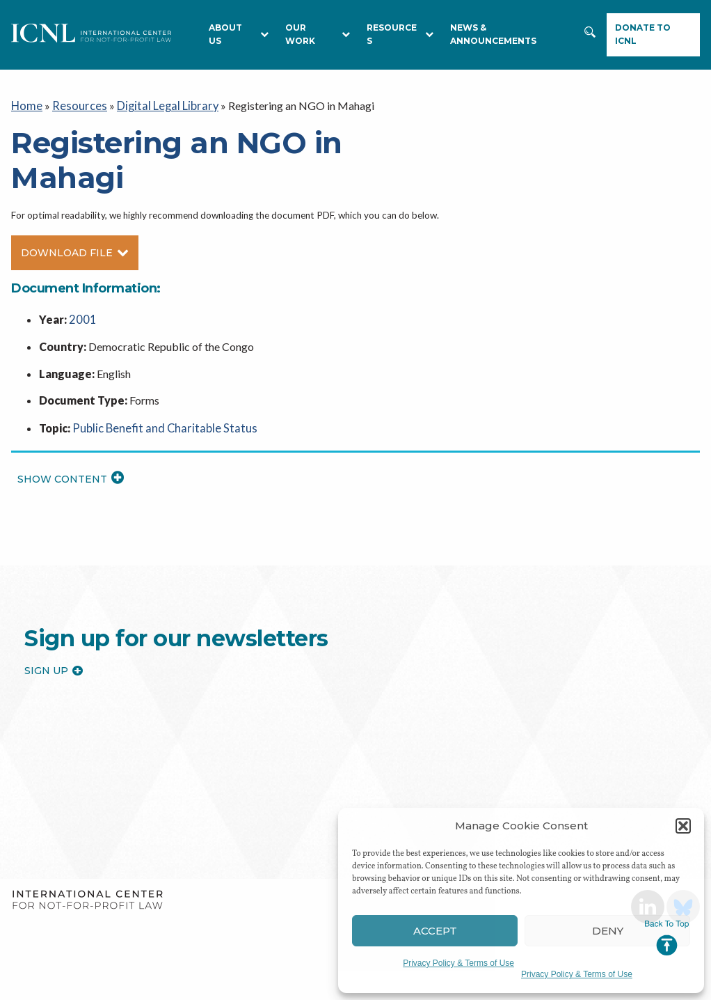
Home (26, 104)
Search (591, 39)
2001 (81, 317)
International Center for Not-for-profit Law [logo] (87, 896)
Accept (435, 930)
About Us (239, 34)
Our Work (317, 34)
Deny (607, 930)
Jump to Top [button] (667, 938)
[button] (683, 826)
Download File (75, 251)
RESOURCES (400, 34)
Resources (75, 104)
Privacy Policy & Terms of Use (458, 963)
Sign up (53, 667)
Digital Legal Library (158, 104)
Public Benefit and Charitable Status (158, 424)
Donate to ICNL (643, 34)
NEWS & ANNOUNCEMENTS (493, 34)
